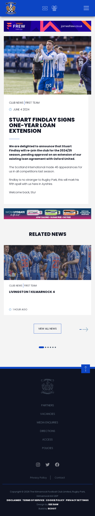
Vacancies (47, 414)
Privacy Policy (38, 477)
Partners (47, 405)
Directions (47, 431)
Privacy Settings (77, 500)
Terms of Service (33, 500)
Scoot (52, 508)
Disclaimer (14, 500)
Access (47, 440)
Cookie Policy (55, 500)
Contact (60, 477)
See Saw (53, 504)
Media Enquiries (47, 422)
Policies (47, 448)
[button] (84, 329)
